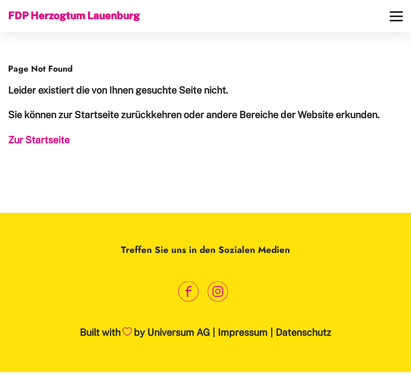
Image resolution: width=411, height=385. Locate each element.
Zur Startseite (39, 139)
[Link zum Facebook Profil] (188, 292)
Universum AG (178, 332)
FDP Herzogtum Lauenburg (74, 15)
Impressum (243, 332)
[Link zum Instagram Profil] (218, 292)
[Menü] (396, 16)
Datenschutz (303, 332)
